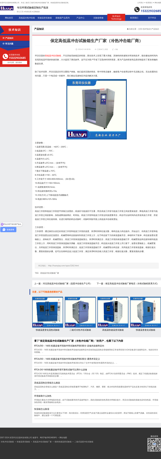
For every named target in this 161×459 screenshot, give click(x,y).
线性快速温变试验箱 (63, 442)
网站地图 (158, 3)
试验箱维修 (98, 18)
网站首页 (9, 18)
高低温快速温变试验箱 (112, 314)
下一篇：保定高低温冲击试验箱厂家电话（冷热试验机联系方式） (128, 283)
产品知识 (7, 38)
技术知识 (116, 17)
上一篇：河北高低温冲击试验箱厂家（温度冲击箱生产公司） (63, 283)
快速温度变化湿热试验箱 (47, 314)
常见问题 (7, 43)
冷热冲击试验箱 (7, 442)
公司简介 (140, 3)
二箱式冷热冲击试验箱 (80, 314)
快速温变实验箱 (45, 18)
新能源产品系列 (63, 18)
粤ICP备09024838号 (48, 437)
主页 (140, 29)
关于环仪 (152, 18)
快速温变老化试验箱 (145, 314)
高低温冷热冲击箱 (27, 18)
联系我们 (149, 3)
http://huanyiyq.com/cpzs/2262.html (63, 266)
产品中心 (80, 18)
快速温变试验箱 (23, 442)
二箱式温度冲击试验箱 (83, 442)
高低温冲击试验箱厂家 (49, 273)
